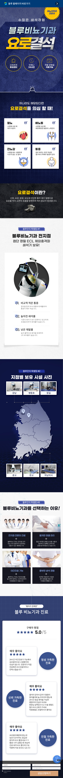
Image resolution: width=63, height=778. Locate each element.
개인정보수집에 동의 (7, 771)
